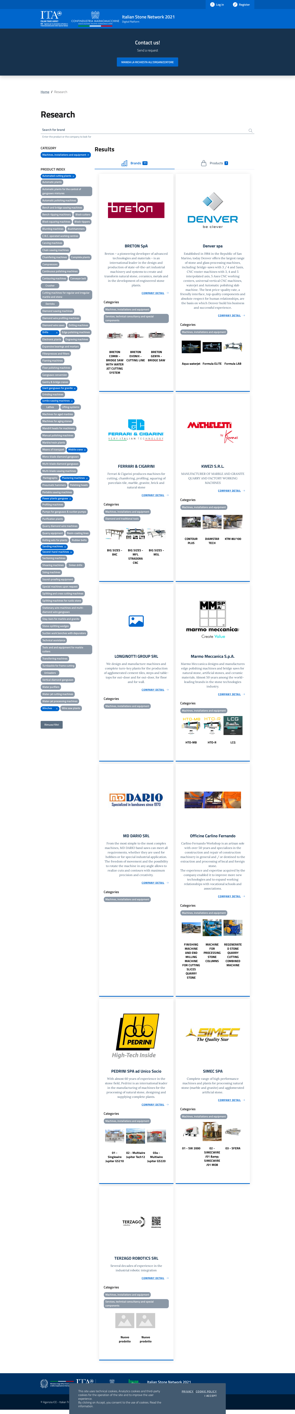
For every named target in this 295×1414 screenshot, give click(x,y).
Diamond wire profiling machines (60, 319)
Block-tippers (82, 222)
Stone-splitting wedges (55, 627)
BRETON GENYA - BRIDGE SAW (156, 357)
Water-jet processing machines (60, 702)
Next (172, 351)
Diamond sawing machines (57, 311)
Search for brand (54, 130)
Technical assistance (53, 641)
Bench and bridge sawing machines (62, 208)
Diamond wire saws (53, 326)
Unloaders (50, 673)
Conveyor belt (78, 279)
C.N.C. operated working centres (60, 236)
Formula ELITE (212, 364)
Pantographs (50, 478)
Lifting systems (70, 407)
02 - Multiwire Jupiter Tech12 (135, 1158)
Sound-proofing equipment (57, 580)
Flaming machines (52, 361)
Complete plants (80, 258)
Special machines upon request (60, 587)
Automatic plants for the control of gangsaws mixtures (61, 192)
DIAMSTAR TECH (212, 542)
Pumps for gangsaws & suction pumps (64, 512)
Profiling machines (52, 505)
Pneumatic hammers (54, 486)
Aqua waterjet (191, 364)
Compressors (50, 265)
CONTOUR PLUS (191, 542)
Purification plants (52, 519)
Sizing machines (51, 573)
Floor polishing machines (56, 368)
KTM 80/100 (233, 540)
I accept (211, 1395)
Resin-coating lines (78, 534)
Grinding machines (52, 395)
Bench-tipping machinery (56, 215)
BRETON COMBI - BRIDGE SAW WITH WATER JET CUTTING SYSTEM (115, 363)
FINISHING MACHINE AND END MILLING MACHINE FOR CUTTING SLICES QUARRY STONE (191, 964)
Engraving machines (76, 340)
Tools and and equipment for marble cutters (62, 650)
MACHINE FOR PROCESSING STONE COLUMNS (212, 955)
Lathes (50, 407)
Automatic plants (52, 183)
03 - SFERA (232, 1151)
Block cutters (82, 215)
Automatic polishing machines (59, 201)
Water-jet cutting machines (57, 694)
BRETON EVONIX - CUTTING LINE (135, 357)
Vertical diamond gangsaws (57, 680)
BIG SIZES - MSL (156, 554)
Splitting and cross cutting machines (62, 594)
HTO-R (212, 745)
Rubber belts (79, 541)
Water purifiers (50, 688)
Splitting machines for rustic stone (61, 601)
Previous (101, 351)
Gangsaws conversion (54, 375)
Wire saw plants (71, 709)
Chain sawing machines (55, 251)
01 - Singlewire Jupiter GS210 (115, 1160)
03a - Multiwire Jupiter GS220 (156, 1160)
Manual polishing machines (57, 436)
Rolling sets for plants (54, 541)
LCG (233, 745)
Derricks (50, 304)
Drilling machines (78, 326)
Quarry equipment (52, 534)
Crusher (50, 286)
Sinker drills (75, 566)
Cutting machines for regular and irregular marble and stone (66, 295)
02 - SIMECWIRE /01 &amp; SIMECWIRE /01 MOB (212, 1159)
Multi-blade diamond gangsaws (60, 464)
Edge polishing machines (76, 333)
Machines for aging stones (57, 422)
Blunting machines (53, 229)
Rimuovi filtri (51, 725)
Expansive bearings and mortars (60, 347)
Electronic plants (51, 340)
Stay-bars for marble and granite (60, 619)
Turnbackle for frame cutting (58, 666)
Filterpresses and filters (55, 354)
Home (45, 91)
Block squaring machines (56, 222)
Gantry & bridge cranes (55, 382)
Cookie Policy (206, 1391)
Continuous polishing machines (60, 272)
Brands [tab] (135, 164)
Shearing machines (53, 566)
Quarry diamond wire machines (60, 526)
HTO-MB (191, 745)
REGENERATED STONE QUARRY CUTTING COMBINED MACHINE (233, 957)
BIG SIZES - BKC (114, 554)
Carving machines (52, 244)
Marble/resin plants (53, 443)
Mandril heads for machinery (58, 429)
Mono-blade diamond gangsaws (60, 457)
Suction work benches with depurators (64, 634)
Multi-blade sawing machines (59, 471)
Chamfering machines (54, 258)
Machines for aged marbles (57, 415)
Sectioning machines (53, 559)
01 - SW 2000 (191, 1151)
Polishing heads (79, 486)
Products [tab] (214, 164)
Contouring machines (54, 279)
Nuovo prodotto (125, 1343)
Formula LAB (232, 364)
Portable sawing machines (57, 493)
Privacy (188, 1391)
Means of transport (53, 450)
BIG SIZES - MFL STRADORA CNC (135, 558)
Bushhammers (76, 229)
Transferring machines (55, 659)
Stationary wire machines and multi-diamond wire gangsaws (63, 610)
